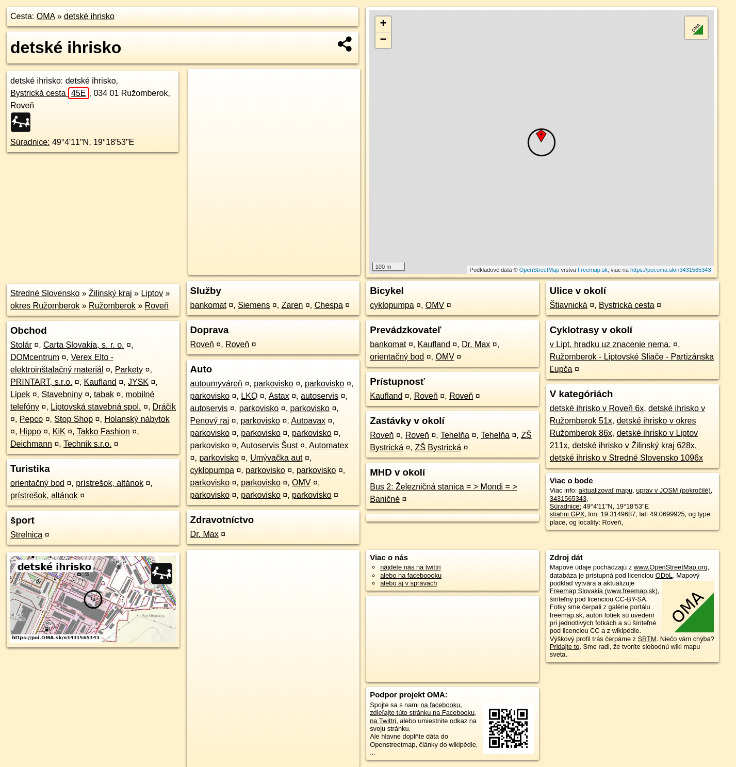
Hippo (30, 431)
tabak (104, 394)
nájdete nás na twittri (410, 567)
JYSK (138, 382)
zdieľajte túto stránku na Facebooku (422, 712)
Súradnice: (30, 142)
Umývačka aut (276, 457)
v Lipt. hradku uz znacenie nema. (610, 344)
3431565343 (568, 498)
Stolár (21, 344)
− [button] (383, 40)
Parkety (129, 369)
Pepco (31, 419)
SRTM (647, 639)
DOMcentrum (34, 357)
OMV (301, 482)
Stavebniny (62, 394)
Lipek (20, 394)
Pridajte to (565, 646)
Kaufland (100, 382)
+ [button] (383, 24)
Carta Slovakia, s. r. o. (83, 344)
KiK (59, 431)
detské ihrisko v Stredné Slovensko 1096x (626, 457)
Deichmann (31, 443)
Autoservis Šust (269, 445)
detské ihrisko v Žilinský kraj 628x (633, 445)
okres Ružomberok (44, 305)
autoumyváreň (216, 383)
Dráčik (164, 406)
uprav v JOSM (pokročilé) (673, 490)
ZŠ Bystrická (438, 447)
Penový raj (210, 420)
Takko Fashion (103, 431)
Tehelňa (454, 435)
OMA (46, 16)
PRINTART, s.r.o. (41, 382)
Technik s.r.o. (87, 443)
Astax (279, 395)
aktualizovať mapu (605, 490)
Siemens (254, 305)
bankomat (208, 305)
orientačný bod (37, 483)
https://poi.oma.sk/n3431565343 (670, 270)
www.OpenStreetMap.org (671, 567)
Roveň (157, 305)
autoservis (319, 395)
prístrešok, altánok (109, 483)
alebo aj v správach (408, 583)
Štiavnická (568, 305)
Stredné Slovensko (44, 293)
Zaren (292, 305)
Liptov (152, 293)
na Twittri (383, 721)
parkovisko (273, 383)
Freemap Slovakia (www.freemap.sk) (604, 591)
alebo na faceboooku (410, 575)
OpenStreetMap (539, 270)
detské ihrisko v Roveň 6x (597, 408)
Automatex (328, 445)
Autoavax (308, 420)
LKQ (249, 395)
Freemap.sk (593, 270)
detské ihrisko (89, 16)
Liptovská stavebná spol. (96, 406)
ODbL (664, 575)
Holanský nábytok (136, 419)
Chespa (329, 305)
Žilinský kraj (110, 293)
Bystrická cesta (49, 93)
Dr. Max (204, 534)
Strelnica (26, 534)
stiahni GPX (567, 514)
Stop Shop (73, 419)
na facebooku (440, 705)
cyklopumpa (212, 470)
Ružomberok (112, 305)
